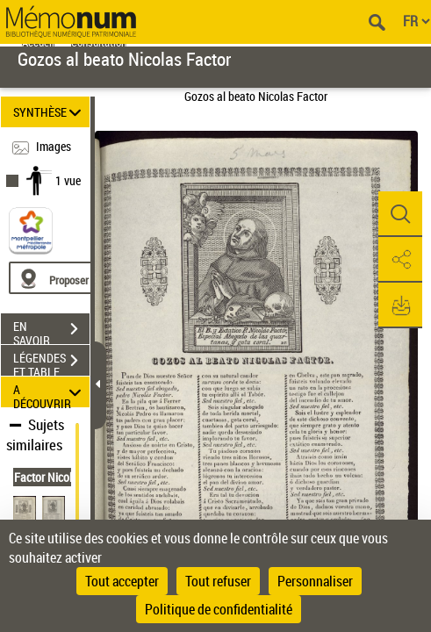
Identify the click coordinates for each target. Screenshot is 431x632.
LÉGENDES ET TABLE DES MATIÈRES (51, 362)
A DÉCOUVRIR (49, 392)
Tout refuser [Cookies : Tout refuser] (218, 581)
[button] (400, 214)
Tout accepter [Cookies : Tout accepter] (122, 581)
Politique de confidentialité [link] (218, 609)
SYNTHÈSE (49, 112)
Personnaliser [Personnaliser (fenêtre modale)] (315, 581)
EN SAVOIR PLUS (51, 331)
